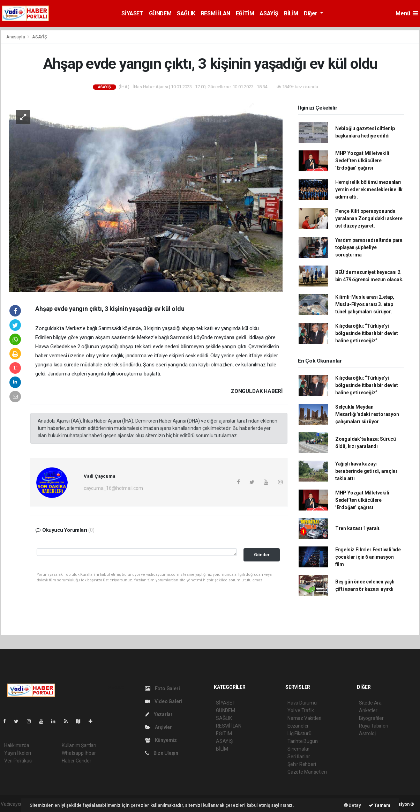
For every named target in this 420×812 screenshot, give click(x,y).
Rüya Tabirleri (373, 726)
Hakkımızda (16, 745)
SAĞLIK (186, 13)
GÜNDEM (160, 13)
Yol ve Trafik (300, 710)
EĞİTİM (245, 13)
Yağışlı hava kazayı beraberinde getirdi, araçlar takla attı (366, 471)
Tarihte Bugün (302, 741)
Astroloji (367, 733)
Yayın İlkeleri (17, 753)
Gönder (262, 554)
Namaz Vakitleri (304, 718)
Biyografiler (371, 718)
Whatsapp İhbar (79, 753)
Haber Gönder (76, 760)
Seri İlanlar (298, 756)
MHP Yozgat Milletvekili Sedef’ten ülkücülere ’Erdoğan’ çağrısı (362, 160)
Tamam (379, 805)
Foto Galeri (162, 688)
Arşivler (158, 727)
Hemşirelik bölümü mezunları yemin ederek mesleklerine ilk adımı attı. (369, 189)
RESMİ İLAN (215, 13)
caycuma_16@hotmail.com (113, 488)
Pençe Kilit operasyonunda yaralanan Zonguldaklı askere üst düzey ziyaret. (369, 218)
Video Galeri (163, 701)
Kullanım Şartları (79, 745)
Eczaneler (298, 726)
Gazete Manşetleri (307, 772)
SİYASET (132, 13)
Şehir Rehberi (301, 764)
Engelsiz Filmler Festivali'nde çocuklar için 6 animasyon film (368, 557)
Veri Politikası (18, 760)
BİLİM (291, 13)
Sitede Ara (370, 703)
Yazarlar (159, 714)
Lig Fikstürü (299, 733)
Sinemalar (298, 749)
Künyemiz (161, 740)
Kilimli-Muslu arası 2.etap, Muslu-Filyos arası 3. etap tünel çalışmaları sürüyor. (364, 304)
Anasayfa (16, 36)
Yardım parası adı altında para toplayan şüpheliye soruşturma (369, 247)
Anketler (368, 710)
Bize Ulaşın (161, 753)
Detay (352, 805)
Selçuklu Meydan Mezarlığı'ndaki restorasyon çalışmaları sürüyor (367, 414)
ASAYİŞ (269, 13)
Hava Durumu (302, 703)
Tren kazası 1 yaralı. (358, 528)
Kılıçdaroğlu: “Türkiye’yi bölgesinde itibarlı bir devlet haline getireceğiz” (366, 333)
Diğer (311, 13)
